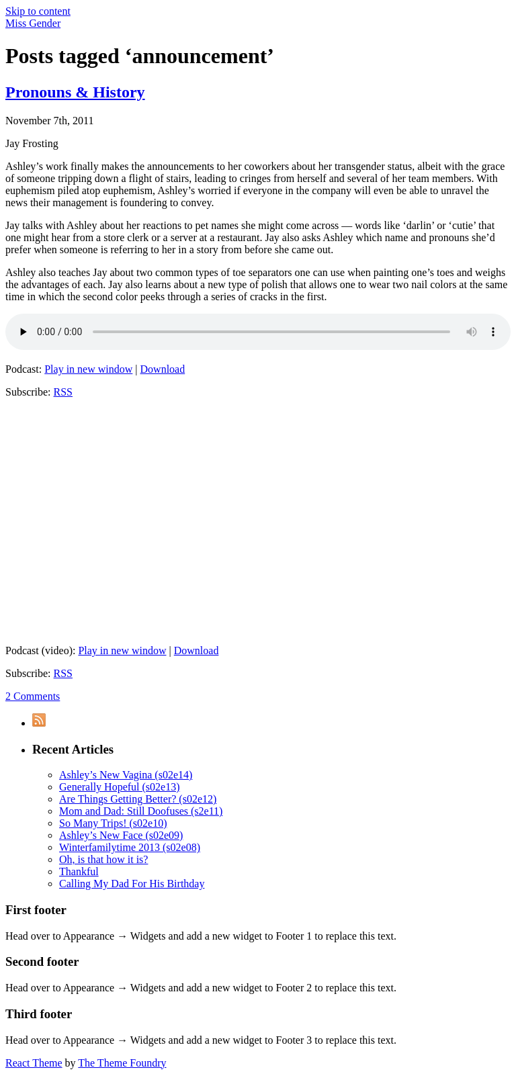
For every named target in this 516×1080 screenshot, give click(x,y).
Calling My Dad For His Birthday (131, 883)
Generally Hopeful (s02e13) (119, 787)
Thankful (79, 871)
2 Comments (32, 696)
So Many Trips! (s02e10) (113, 823)
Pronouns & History (75, 92)
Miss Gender (32, 23)
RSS (63, 392)
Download (162, 369)
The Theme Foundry (122, 1063)
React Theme (33, 1063)
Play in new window (88, 369)
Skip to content (38, 11)
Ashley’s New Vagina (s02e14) (125, 774)
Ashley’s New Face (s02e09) (121, 835)
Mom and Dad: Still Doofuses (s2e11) (140, 811)
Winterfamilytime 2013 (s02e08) (129, 847)
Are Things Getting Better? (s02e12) (137, 799)
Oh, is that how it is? (103, 859)
